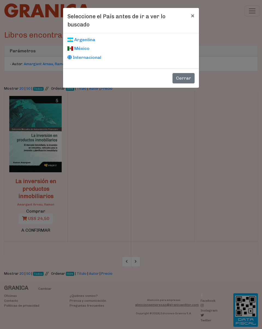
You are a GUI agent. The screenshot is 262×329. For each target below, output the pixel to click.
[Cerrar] (192, 15)
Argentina (81, 39)
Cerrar (183, 78)
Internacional (84, 57)
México (78, 48)
